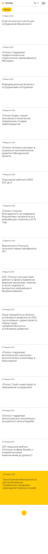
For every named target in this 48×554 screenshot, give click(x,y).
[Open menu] (43, 3)
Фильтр (6, 9)
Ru (38, 3)
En (35, 3)
